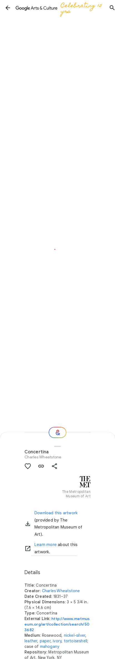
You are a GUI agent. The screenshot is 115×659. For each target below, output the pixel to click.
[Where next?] (57, 432)
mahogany (49, 646)
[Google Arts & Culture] (60, 8)
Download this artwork (56, 512)
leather (30, 640)
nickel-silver (75, 635)
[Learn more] (27, 548)
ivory (57, 640)
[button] (7, 7)
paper (45, 640)
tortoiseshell (76, 640)
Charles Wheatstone (42, 456)
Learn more (45, 544)
